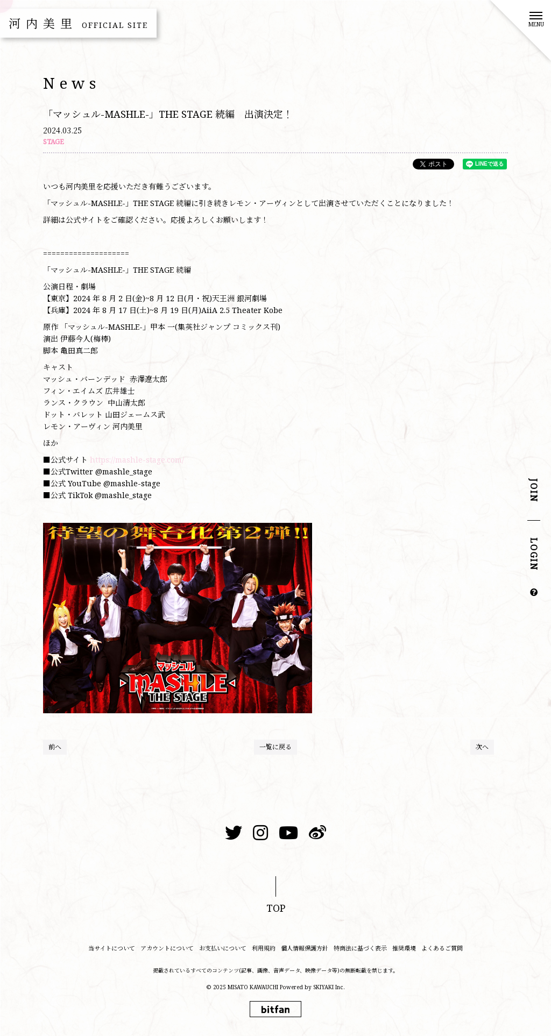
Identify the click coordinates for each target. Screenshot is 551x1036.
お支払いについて (222, 948)
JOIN (534, 491)
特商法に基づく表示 (360, 948)
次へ (482, 746)
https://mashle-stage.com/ (138, 460)
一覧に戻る (275, 746)
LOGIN (534, 554)
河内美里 (78, 23)
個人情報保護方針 (304, 948)
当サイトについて (111, 948)
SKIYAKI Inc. (329, 987)
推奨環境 (404, 948)
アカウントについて (167, 948)
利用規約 (264, 948)
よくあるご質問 (442, 948)
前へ (54, 746)
